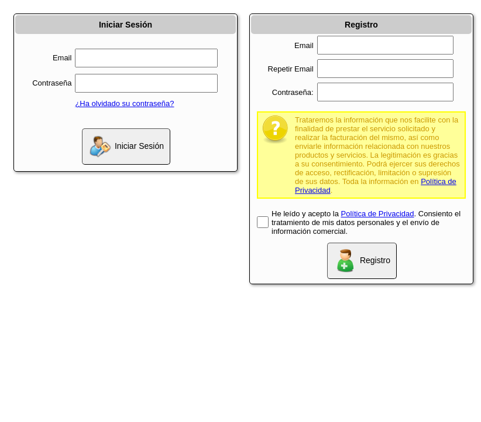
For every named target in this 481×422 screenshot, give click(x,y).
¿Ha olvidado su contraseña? (124, 103)
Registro (362, 261)
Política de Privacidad (377, 213)
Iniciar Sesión (126, 146)
